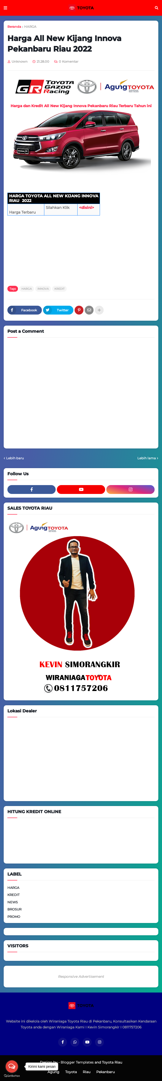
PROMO (13, 917)
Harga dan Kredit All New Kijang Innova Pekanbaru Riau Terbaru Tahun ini (81, 105)
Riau (86, 1072)
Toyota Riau (112, 1062)
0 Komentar (68, 61)
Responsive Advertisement (81, 976)
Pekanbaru (105, 1072)
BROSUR (14, 909)
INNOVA (43, 288)
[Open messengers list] (12, 1066)
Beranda (14, 27)
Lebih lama (146, 458)
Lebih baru (15, 458)
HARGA (30, 27)
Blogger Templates (77, 1062)
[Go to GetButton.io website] (12, 1076)
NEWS (12, 902)
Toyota (71, 1072)
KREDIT (59, 288)
